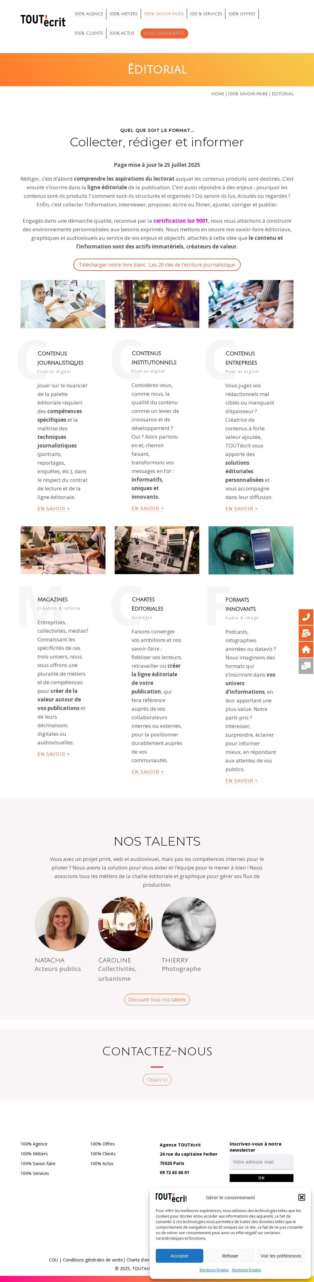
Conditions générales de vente (93, 1260)
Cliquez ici (157, 1079)
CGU (53, 1260)
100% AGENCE (89, 14)
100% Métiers (34, 1154)
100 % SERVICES (206, 14)
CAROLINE (114, 960)
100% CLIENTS (89, 33)
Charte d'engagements (149, 1260)
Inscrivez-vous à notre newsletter (255, 1147)
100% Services (35, 1173)
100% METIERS (123, 14)
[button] (302, 1197)
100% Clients (103, 1154)
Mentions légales (214, 1269)
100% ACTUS (121, 33)
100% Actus (101, 1163)
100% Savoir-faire (38, 1163)
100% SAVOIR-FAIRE (164, 14)
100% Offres (102, 1144)
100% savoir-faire (248, 94)
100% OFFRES (241, 14)
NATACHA (49, 960)
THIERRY (175, 960)
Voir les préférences (281, 1255)
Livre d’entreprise (164, 33)
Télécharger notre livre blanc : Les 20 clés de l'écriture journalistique (157, 264)
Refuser (230, 1255)
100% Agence (34, 1144)
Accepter (179, 1255)
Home (217, 94)
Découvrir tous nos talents (157, 999)
